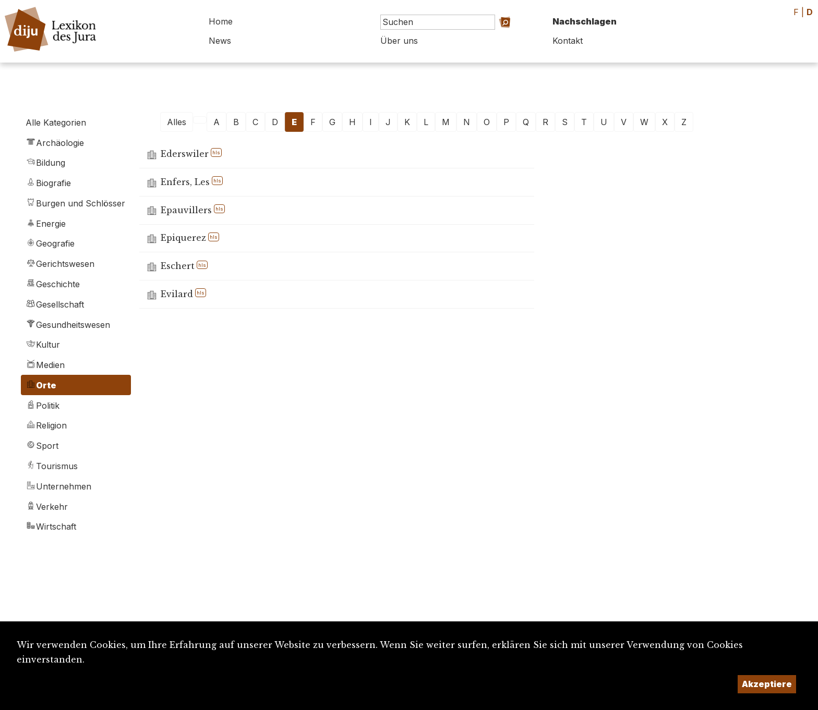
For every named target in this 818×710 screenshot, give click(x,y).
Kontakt (567, 40)
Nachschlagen (584, 21)
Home (221, 21)
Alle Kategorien (56, 122)
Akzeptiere (767, 684)
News (220, 40)
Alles (176, 122)
